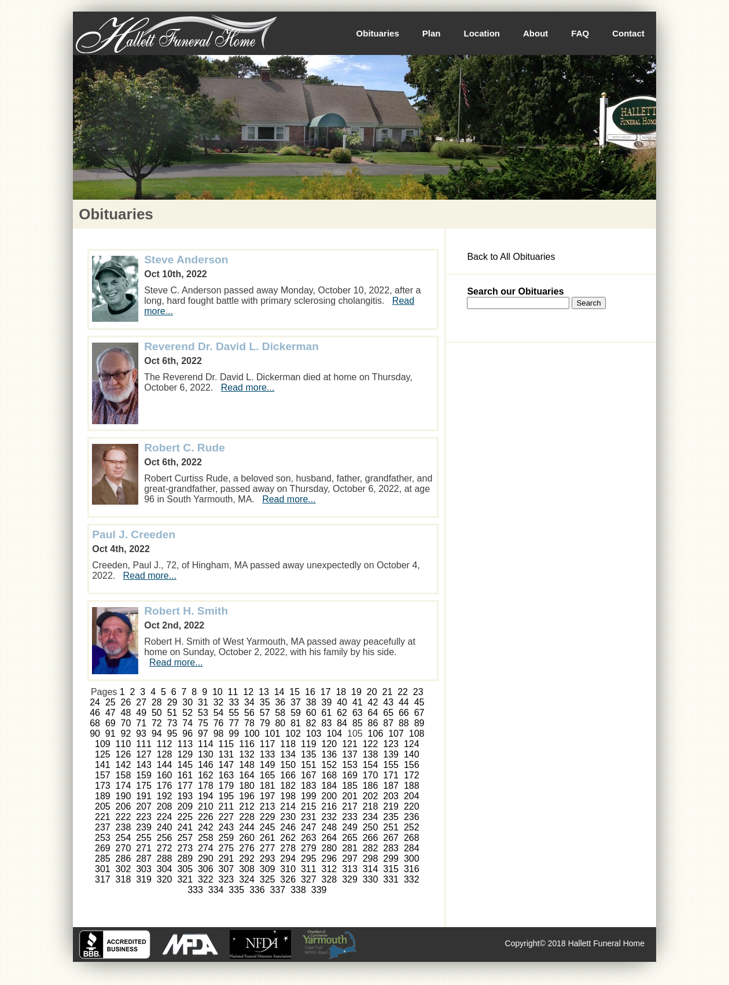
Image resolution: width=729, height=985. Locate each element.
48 (126, 713)
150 (288, 765)
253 (103, 838)
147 (226, 765)
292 (247, 858)
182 (288, 786)
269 (103, 848)
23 (418, 692)
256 (164, 838)
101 (273, 733)
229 (267, 817)
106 (376, 733)
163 (226, 775)
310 (288, 869)
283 (391, 848)
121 (350, 744)
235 (391, 817)
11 (233, 692)
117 (267, 744)
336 (257, 890)
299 (391, 858)
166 (288, 775)
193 (185, 796)
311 (308, 869)
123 (391, 744)
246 (288, 827)
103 (314, 733)
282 (370, 848)
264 (329, 838)
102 (293, 733)
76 (218, 723)
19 (356, 692)
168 (329, 775)
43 (388, 702)
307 (226, 869)
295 (308, 858)
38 (311, 702)
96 (187, 733)
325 (267, 879)
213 (267, 806)
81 (295, 723)
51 (172, 713)
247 (308, 827)
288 (164, 858)
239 (144, 827)
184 (329, 786)
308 (247, 869)
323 (226, 879)
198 (288, 796)
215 (308, 806)
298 (370, 858)
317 (103, 879)
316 (411, 869)
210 (205, 806)
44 (404, 702)
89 (419, 723)
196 (247, 796)
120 (329, 744)
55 (234, 713)
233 (350, 817)
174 (123, 786)
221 (103, 817)
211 (226, 806)
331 (391, 879)
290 (205, 858)
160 (164, 775)
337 (278, 890)
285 (103, 858)
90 (95, 733)
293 (267, 858)
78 (249, 723)
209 (185, 806)
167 (308, 775)
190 (123, 796)
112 (164, 744)
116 (247, 744)
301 (103, 869)
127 (144, 754)
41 (357, 702)
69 (110, 723)
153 (350, 765)
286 (123, 858)
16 (310, 692)
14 (279, 692)
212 (247, 806)
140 (411, 754)
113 (185, 744)
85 (357, 723)
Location (481, 33)
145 (185, 765)
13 (264, 692)
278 (288, 848)
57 (265, 713)
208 (164, 806)
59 (295, 713)
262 (288, 838)
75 (203, 723)
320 (164, 879)
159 (144, 775)
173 (103, 786)
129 (185, 754)
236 (411, 817)
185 (350, 786)
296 (329, 858)
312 (329, 869)
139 (391, 754)
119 (308, 744)
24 (95, 702)
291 (226, 858)
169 (350, 775)
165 (267, 775)
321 (185, 879)
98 (218, 733)
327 (308, 879)
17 (326, 692)
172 (411, 775)
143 (144, 765)
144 (164, 765)
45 (419, 702)
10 (217, 692)
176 (164, 786)
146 (205, 765)
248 (329, 827)
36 (280, 702)
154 (370, 765)
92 (126, 733)
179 (226, 786)
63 (357, 713)
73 (172, 723)
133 (267, 754)
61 (327, 713)
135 (308, 754)
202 (370, 796)
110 (123, 744)
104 (334, 733)
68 (95, 723)
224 (164, 817)
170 (370, 775)
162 (205, 775)
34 (249, 702)
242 (205, 827)
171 (391, 775)
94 (157, 733)
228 (247, 817)
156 (411, 765)
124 (411, 744)
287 (144, 858)
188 (411, 786)
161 (185, 775)
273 (185, 848)
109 (103, 744)
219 (391, 806)
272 (164, 848)
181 (267, 786)
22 (402, 692)
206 (123, 806)
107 (396, 733)
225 (185, 817)
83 (327, 723)
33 (234, 702)
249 (350, 827)
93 (141, 733)
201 (350, 796)
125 (103, 754)
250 (370, 827)
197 (267, 796)
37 (295, 702)
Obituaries (377, 33)
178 (205, 786)
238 (123, 827)
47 (110, 713)
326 (288, 879)
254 (123, 838)
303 (144, 869)
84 (342, 723)
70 (126, 723)
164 (247, 775)
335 (236, 890)
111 (144, 744)
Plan (431, 33)
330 (370, 879)
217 (350, 806)
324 (247, 879)
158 (123, 775)
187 (391, 786)
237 (103, 827)
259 (226, 838)
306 (205, 869)
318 (123, 879)
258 (205, 838)
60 (311, 713)
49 (141, 713)
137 (350, 754)
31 (203, 702)
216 (329, 806)
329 (350, 879)
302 (123, 869)
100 (252, 733)
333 (195, 890)
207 (144, 806)
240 (164, 827)
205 (103, 806)
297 (350, 858)
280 (329, 848)
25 (110, 702)
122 (370, 744)
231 (308, 817)
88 (404, 723)
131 (226, 754)
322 (205, 879)
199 (308, 796)
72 (157, 723)
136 (329, 754)
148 (247, 765)
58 (280, 713)
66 (404, 713)
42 (373, 702)
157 (103, 775)
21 (387, 692)
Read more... (247, 387)
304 (164, 869)
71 (141, 723)
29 (172, 702)
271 (144, 848)
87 (388, 723)
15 (294, 692)
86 (373, 723)
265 (350, 838)
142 (123, 765)
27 (141, 702)
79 (265, 723)
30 (187, 702)
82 (311, 723)
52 (187, 713)
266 (370, 838)
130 (205, 754)
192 (164, 796)
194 (205, 796)
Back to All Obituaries (511, 257)
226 (205, 817)
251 (391, 827)
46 (95, 713)
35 (265, 702)
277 (267, 848)
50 (157, 713)
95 (172, 733)
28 (157, 702)
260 (247, 838)
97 (203, 733)
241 (185, 827)
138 (370, 754)
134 (288, 754)
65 (388, 713)
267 (391, 838)
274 (205, 848)
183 (308, 786)
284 (411, 848)
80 (280, 723)
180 (247, 786)
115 (226, 744)
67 (419, 713)
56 (249, 713)
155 (391, 765)
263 (308, 838)
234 (370, 817)
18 (341, 692)
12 (248, 692)
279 (308, 848)
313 (350, 869)
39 (327, 702)
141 (103, 765)
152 (329, 765)
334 (216, 890)
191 (144, 796)
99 (234, 733)
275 (226, 848)
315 (391, 869)
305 (185, 869)
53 (203, 713)
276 (247, 848)
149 (267, 765)
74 (187, 723)
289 (185, 858)
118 (288, 744)
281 (350, 848)
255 (144, 838)
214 (288, 806)
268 (411, 838)
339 (319, 890)
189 (103, 796)
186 (370, 786)
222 (123, 817)
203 (391, 796)
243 (226, 827)
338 (298, 890)
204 (411, 796)
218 (370, 806)
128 (164, 754)
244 (247, 827)
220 (411, 806)
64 (373, 713)
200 (329, 796)
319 (144, 879)
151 (308, 765)
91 (110, 733)
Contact (628, 33)
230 (288, 817)
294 (288, 858)
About (535, 33)
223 (144, 817)
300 (411, 858)
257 (185, 838)
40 (342, 702)
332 (411, 879)
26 (126, 702)
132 (247, 754)
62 (342, 713)
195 (226, 796)
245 (267, 827)
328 (329, 879)
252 (411, 827)
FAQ (580, 33)
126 (123, 754)
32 (218, 702)
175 (144, 786)
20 (372, 692)
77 (234, 723)
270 (123, 848)
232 (329, 817)
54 (218, 713)
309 (267, 869)
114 (205, 744)
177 (185, 786)
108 (417, 733)
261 (267, 838)
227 (226, 817)
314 (370, 869)
